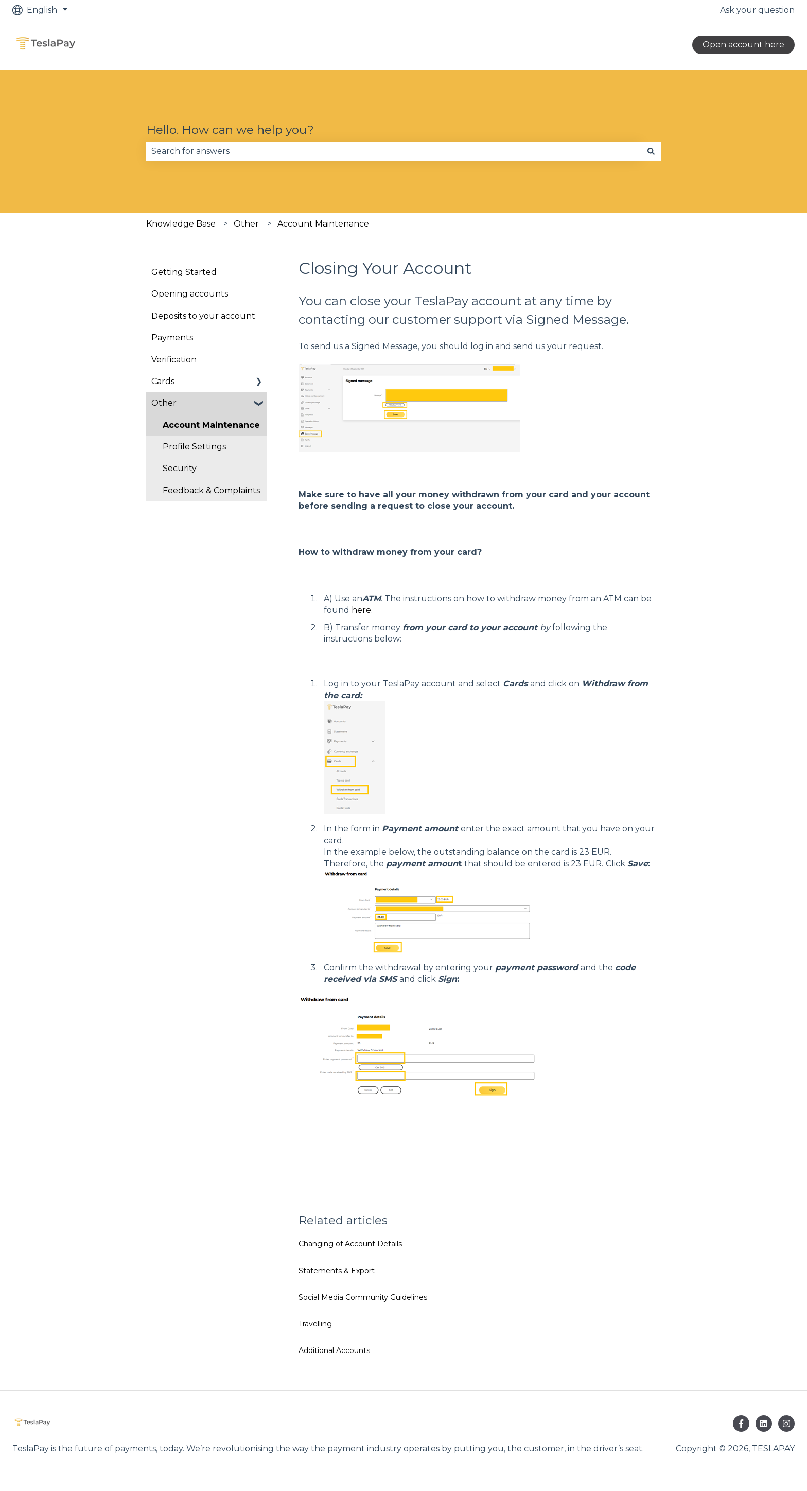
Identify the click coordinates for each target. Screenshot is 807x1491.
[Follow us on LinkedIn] (764, 1423)
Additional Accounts (334, 1350)
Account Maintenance (323, 224)
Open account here (743, 44)
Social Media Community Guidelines (363, 1297)
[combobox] (393, 151)
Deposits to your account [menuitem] (203, 316)
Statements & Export (337, 1270)
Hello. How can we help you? (230, 130)
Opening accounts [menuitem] (189, 294)
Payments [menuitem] (172, 337)
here (361, 610)
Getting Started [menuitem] (184, 272)
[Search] (651, 151)
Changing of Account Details (350, 1244)
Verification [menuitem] (174, 360)
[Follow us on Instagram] (786, 1423)
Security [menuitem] (180, 468)
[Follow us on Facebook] (741, 1423)
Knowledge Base (181, 224)
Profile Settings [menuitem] (194, 447)
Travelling (315, 1323)
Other (246, 224)
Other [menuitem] (164, 403)
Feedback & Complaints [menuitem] (211, 490)
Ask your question (757, 10)
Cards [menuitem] (162, 381)
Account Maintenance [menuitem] (211, 425)
